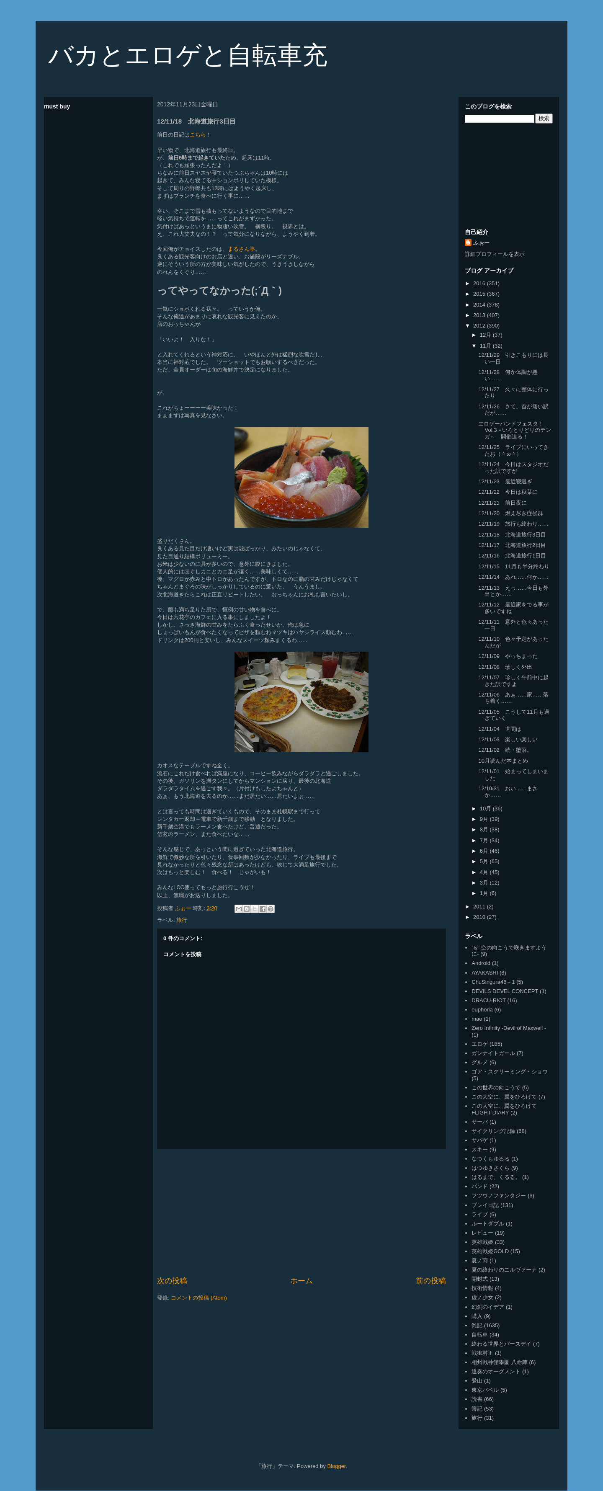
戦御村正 (482, 1353)
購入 (477, 1316)
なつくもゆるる (491, 1159)
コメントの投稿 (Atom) (199, 1298)
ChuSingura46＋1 (493, 982)
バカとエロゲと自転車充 (187, 55)
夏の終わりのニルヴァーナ (504, 1270)
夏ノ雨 (480, 1260)
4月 (485, 872)
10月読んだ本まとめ (503, 761)
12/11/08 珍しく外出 (505, 667)
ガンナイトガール (493, 1053)
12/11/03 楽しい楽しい (508, 739)
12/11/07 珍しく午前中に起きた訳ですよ (513, 680)
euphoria (482, 1009)
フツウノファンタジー (499, 1195)
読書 (477, 1399)
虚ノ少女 (482, 1297)
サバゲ (480, 1140)
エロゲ (480, 1044)
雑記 (477, 1325)
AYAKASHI (485, 973)
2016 (480, 283)
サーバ (480, 1122)
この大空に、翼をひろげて (504, 1097)
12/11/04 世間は (499, 729)
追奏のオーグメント (496, 1371)
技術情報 (482, 1288)
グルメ (480, 1062)
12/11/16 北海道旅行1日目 (512, 555)
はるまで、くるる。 (496, 1177)
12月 (486, 335)
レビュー (482, 1233)
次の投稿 (172, 1281)
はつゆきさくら (491, 1168)
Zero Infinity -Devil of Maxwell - (509, 1028)
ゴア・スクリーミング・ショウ (510, 1071)
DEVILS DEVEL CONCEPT (505, 991)
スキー (480, 1149)
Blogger (336, 1466)
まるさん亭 (241, 249)
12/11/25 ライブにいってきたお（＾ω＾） (513, 450)
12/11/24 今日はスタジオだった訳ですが (513, 467)
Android (481, 963)
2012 (480, 325)
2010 (480, 917)
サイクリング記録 (493, 1131)
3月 (485, 883)
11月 (486, 346)
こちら (198, 135)
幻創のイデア (488, 1307)
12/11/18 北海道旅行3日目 (512, 534)
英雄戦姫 (482, 1242)
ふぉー (481, 243)
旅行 (181, 920)
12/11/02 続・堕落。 (505, 750)
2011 (480, 906)
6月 (485, 851)
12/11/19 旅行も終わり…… (513, 524)
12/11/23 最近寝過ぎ (505, 481)
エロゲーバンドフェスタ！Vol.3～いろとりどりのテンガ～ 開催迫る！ (514, 430)
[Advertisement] (301, 1212)
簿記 (477, 1409)
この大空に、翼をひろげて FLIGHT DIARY (504, 1109)
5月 (485, 861)
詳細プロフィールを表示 (495, 254)
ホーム (301, 1281)
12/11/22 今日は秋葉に (508, 492)
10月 (486, 808)
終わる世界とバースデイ (501, 1344)
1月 (485, 893)
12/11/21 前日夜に (502, 503)
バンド (480, 1186)
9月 (485, 819)
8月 (485, 829)
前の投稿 (431, 1281)
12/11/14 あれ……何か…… (513, 577)
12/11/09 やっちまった (508, 656)
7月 (485, 840)
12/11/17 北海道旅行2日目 (512, 545)
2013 (480, 315)
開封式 (480, 1279)
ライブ (480, 1214)
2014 (480, 305)
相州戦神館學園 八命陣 (500, 1362)
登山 (477, 1380)
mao (477, 1019)
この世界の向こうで (496, 1087)
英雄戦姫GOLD (490, 1251)
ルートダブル (488, 1223)
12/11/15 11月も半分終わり (513, 566)
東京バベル (485, 1390)
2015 (480, 294)
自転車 (480, 1334)
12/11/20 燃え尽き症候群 (510, 513)
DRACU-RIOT (489, 1000)
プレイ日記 (485, 1205)
